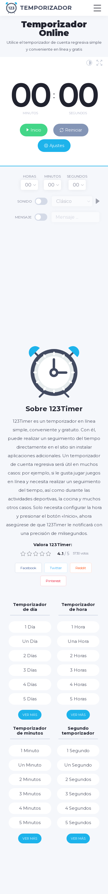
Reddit (80, 568)
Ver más (29, 715)
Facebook (28, 568)
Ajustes (54, 145)
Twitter (56, 568)
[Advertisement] (54, 284)
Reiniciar (71, 130)
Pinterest (53, 581)
